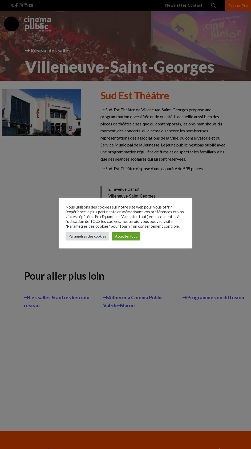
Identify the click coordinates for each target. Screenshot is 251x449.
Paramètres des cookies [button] (87, 236)
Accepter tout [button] (126, 236)
